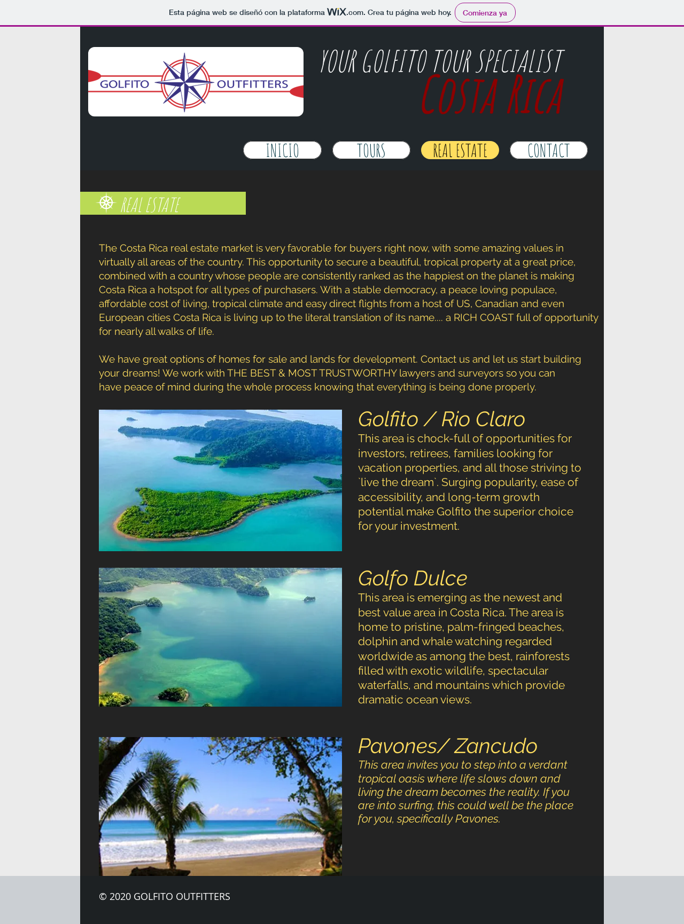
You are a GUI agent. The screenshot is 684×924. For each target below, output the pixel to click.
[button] (220, 480)
